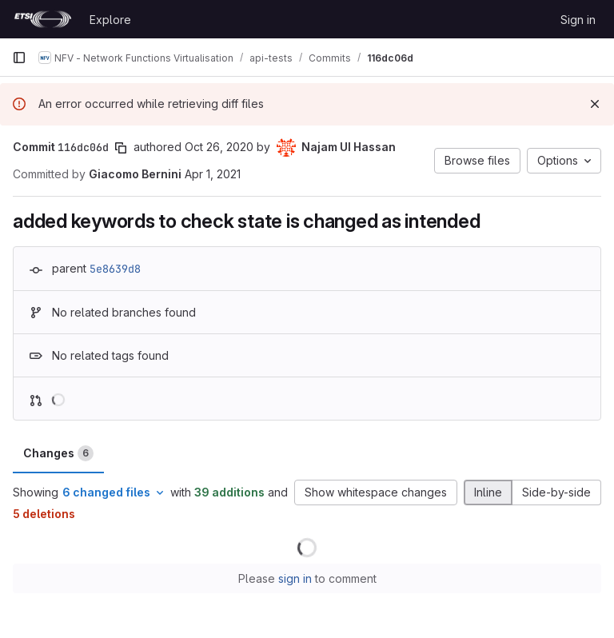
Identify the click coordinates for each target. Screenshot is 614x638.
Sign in (578, 19)
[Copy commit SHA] (120, 148)
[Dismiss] (594, 104)
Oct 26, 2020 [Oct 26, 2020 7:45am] (219, 147)
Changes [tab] (58, 453)
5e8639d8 (115, 268)
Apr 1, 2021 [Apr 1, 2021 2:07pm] (213, 174)
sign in (295, 578)
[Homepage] (43, 19)
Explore (110, 19)
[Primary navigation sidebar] (19, 57)
